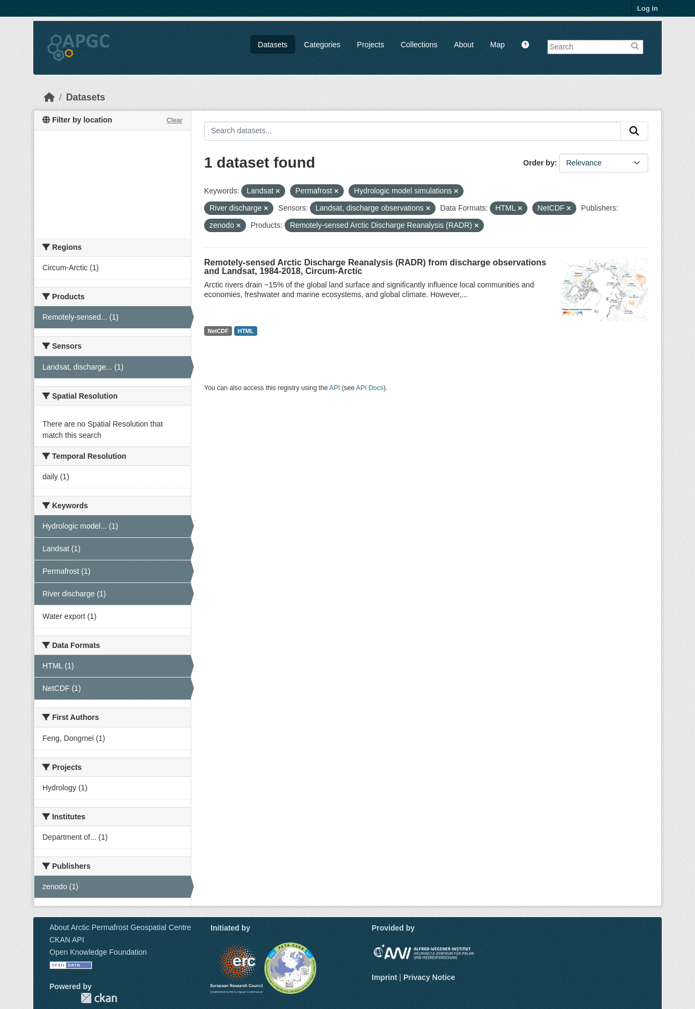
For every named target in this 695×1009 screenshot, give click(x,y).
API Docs (369, 388)
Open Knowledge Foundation (98, 952)
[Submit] (634, 131)
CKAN (99, 998)
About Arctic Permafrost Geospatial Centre (120, 927)
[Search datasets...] (412, 131)
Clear (174, 120)
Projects (371, 44)
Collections (419, 44)
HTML (246, 331)
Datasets (272, 44)
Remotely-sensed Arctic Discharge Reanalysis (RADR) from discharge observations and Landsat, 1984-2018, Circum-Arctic (375, 267)
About (464, 44)
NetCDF (218, 331)
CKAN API (66, 939)
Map (497, 44)
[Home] (49, 97)
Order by (538, 162)
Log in (647, 8)
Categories (322, 44)
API (334, 388)
